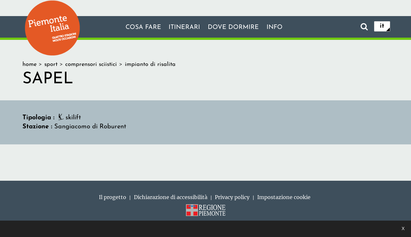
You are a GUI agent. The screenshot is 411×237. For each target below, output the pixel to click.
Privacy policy (232, 197)
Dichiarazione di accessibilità (170, 197)
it (382, 26)
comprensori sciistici (91, 64)
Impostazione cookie (283, 197)
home (29, 64)
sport (50, 64)
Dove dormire (233, 27)
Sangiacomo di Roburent (90, 126)
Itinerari (184, 27)
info (275, 27)
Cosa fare (142, 27)
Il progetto (112, 197)
